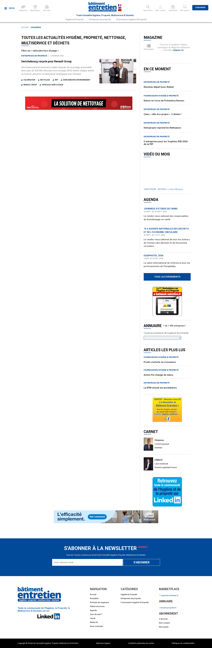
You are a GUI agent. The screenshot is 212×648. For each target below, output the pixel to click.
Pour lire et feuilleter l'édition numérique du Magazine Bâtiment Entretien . (174, 47)
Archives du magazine (99, 602)
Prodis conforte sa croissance (160, 362)
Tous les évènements (167, 276)
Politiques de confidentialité (183, 643)
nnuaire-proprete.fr (167, 608)
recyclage (45, 80)
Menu (9, 8)
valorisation (29, 80)
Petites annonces (97, 606)
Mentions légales (103, 643)
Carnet (92, 618)
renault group (30, 85)
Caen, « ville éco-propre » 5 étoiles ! (163, 114)
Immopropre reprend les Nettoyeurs (162, 127)
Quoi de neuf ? (96, 614)
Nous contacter (96, 626)
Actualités (36, 27)
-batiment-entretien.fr (168, 595)
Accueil (24, 27)
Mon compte (164, 623)
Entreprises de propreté (100, 19)
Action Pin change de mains (158, 375)
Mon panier (164, 627)
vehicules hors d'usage (52, 85)
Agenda (93, 610)
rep (56, 80)
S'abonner (200, 7)
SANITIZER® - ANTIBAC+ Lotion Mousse (163, 189)
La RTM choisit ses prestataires (160, 387)
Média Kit (94, 622)
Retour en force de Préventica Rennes (164, 100)
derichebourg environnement (76, 80)
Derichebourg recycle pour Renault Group (46, 61)
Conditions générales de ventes (141, 643)
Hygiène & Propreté (75, 19)
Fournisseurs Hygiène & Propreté (131, 19)
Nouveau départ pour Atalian (159, 87)
